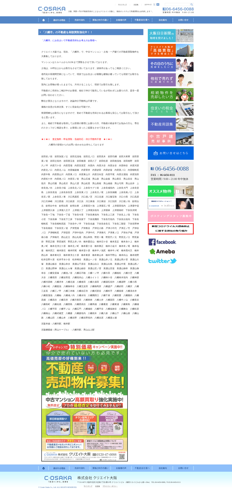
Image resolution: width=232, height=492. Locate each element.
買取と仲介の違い (100, 20)
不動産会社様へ (142, 20)
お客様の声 (121, 20)
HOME (43, 20)
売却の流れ (79, 20)
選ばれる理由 (59, 20)
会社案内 (162, 20)
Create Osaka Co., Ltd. (48, 487)
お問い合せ (183, 20)
